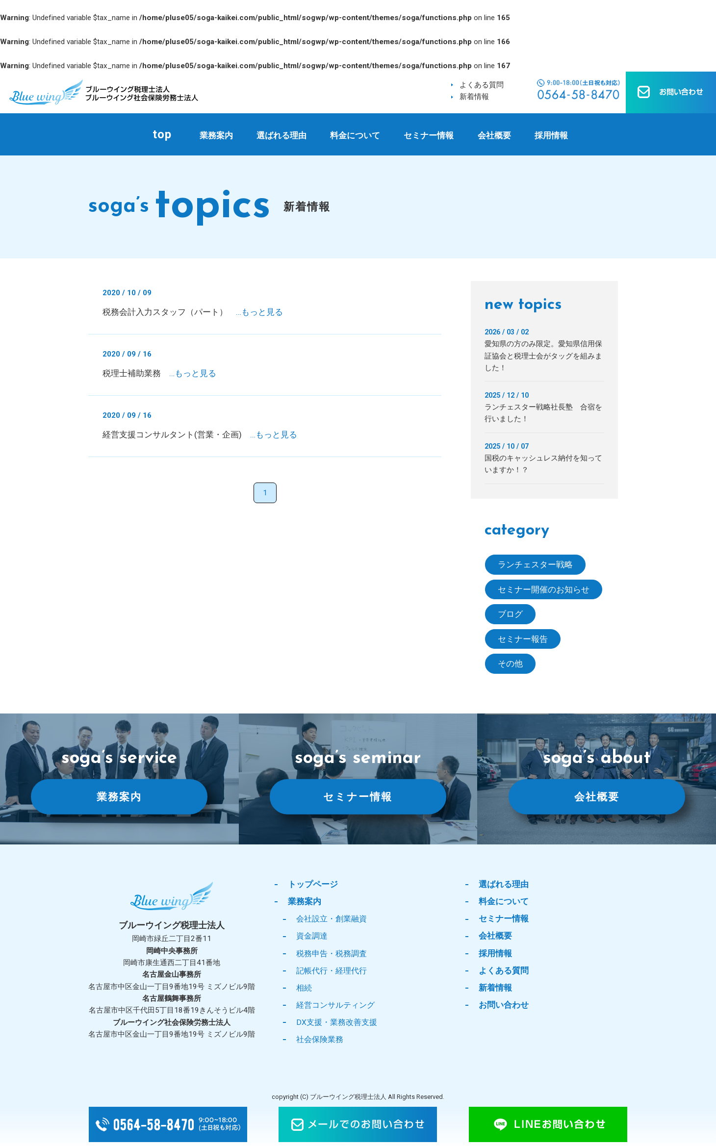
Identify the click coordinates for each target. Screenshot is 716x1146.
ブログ (510, 614)
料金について (355, 135)
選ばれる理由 (281, 135)
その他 (510, 663)
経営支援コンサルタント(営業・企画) (199, 434)
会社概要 (494, 135)
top (162, 134)
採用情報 (551, 135)
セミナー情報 (429, 135)
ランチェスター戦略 (535, 564)
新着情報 (474, 96)
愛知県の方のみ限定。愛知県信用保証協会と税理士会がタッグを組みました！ (543, 355)
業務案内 (216, 135)
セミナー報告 (523, 639)
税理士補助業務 (159, 373)
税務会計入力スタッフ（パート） (192, 312)
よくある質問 (482, 84)
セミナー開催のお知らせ (543, 589)
